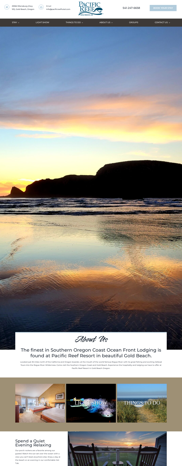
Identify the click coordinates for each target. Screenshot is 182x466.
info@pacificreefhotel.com (58, 9)
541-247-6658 (131, 7)
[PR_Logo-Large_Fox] (91, 2)
